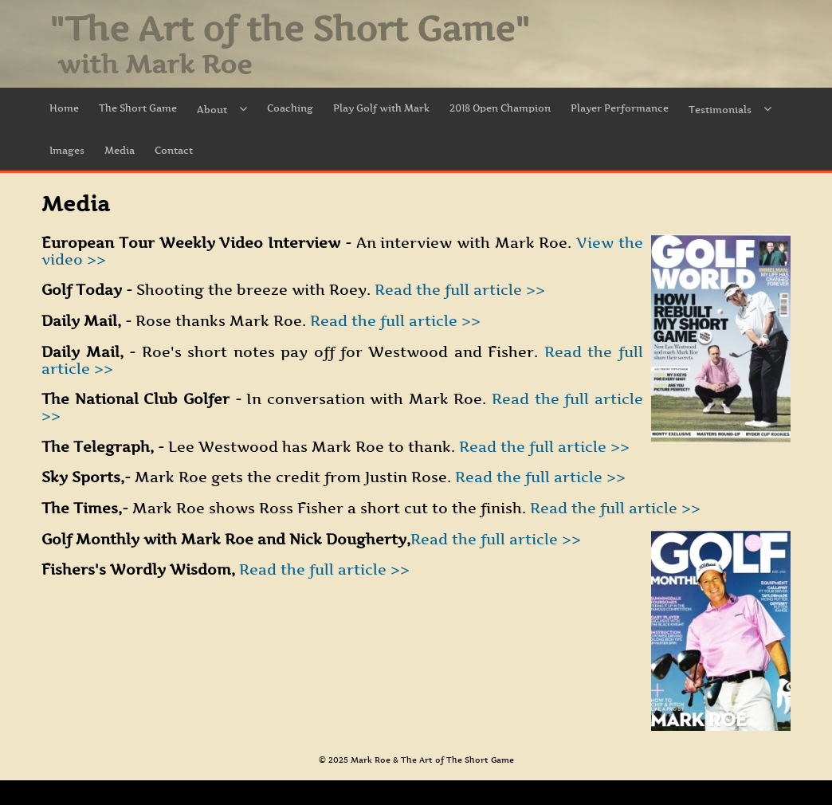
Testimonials (730, 110)
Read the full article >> (458, 289)
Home (64, 108)
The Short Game (138, 108)
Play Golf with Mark (381, 108)
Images (66, 150)
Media (119, 150)
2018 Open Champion (500, 108)
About (222, 110)
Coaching (290, 108)
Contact (174, 150)
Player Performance (620, 108)
